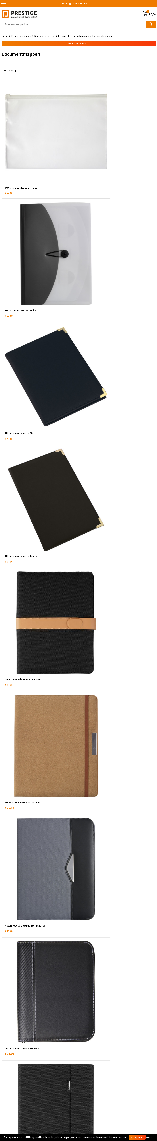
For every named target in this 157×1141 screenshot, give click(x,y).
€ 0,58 (9, 160)
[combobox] (74, 24)
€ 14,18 (86, 524)
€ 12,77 (9, 524)
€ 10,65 (86, 342)
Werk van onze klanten (92, 1044)
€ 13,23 (9, 615)
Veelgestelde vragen (90, 1039)
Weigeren (149, 1137)
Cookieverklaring (89, 1086)
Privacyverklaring (89, 1091)
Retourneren (8, 1091)
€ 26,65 (86, 979)
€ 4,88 (9, 251)
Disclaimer (85, 1095)
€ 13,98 (9, 706)
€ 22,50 (9, 797)
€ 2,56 (86, 160)
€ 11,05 (86, 433)
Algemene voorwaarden (92, 1081)
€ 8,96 (9, 342)
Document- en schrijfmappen (73, 35)
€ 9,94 (86, 706)
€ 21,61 (86, 888)
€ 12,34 (86, 615)
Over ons (84, 1034)
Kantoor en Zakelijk (44, 35)
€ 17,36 (86, 797)
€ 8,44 (86, 251)
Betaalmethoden (11, 1086)
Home (5, 35)
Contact (6, 1081)
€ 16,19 (9, 979)
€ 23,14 (9, 888)
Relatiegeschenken (21, 35)
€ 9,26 (9, 433)
